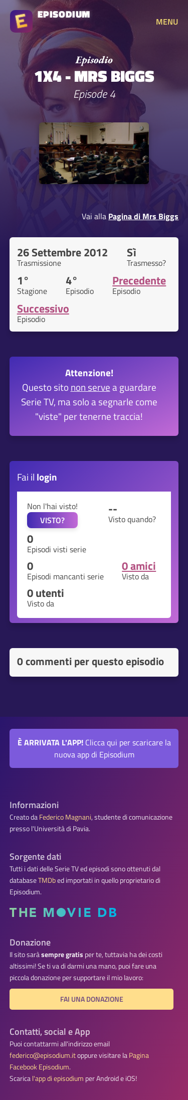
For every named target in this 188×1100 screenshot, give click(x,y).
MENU (167, 22)
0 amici (139, 565)
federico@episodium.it (43, 1055)
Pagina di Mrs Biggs (143, 216)
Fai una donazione (91, 999)
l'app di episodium (58, 1078)
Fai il (37, 476)
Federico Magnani (65, 817)
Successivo (43, 308)
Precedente (139, 280)
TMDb (47, 880)
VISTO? (52, 520)
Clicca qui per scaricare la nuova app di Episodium (94, 748)
